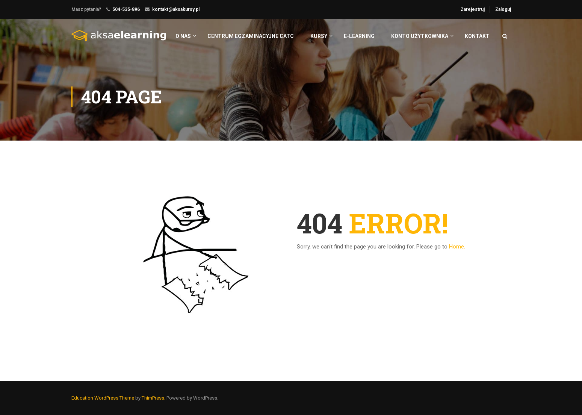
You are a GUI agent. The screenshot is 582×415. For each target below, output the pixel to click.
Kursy (318, 36)
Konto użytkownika (419, 36)
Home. (457, 246)
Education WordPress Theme (102, 398)
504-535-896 (126, 9)
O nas (183, 36)
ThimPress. (153, 398)
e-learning (359, 36)
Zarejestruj (473, 9)
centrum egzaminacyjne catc (250, 36)
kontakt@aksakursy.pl (176, 9)
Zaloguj (503, 9)
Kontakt (477, 36)
